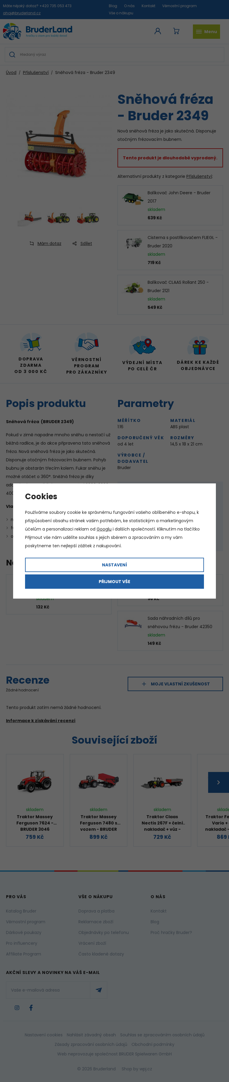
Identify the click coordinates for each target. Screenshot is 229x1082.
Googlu (104, 529)
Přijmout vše (114, 582)
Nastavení (114, 565)
